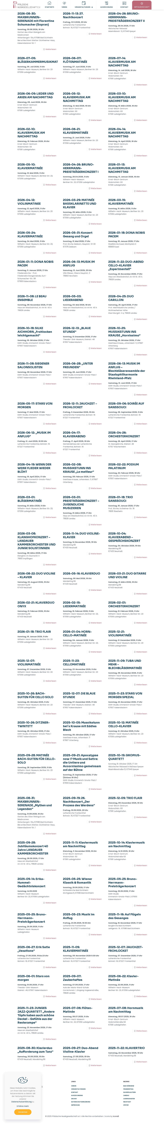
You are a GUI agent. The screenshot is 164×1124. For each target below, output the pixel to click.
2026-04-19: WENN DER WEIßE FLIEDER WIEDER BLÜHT (34, 468)
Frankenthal (128, 1089)
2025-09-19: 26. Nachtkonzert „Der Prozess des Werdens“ (79, 801)
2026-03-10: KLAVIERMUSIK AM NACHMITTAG (122, 97)
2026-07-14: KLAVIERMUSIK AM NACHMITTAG (122, 62)
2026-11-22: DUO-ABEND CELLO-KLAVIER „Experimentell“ (126, 265)
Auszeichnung (77, 1095)
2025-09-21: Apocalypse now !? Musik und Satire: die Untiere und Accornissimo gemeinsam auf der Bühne (82, 763)
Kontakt (74, 1092)
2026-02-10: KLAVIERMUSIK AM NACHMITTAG (31, 132)
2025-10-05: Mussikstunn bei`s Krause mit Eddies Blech (81, 726)
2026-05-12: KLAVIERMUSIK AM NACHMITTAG (76, 97)
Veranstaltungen (78, 1089)
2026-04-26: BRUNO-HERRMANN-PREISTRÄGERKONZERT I (81, 168)
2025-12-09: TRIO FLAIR (125, 798)
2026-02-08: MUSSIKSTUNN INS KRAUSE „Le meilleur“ (78, 468)
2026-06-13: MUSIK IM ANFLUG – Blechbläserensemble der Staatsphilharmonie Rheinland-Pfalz (126, 371)
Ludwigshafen (129, 1099)
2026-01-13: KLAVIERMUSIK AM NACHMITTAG (122, 168)
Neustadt (127, 1102)
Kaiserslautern (129, 1092)
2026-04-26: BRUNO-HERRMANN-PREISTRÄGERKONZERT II (126, 17)
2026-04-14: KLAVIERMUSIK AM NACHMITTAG (122, 132)
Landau (126, 1095)
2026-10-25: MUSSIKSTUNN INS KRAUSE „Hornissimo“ (124, 331)
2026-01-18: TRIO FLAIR (34, 631)
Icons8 (116, 1116)
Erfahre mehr (23, 1106)
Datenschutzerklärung (80, 1102)
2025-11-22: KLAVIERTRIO (126, 1048)
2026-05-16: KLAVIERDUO (81, 573)
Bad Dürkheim (128, 1086)
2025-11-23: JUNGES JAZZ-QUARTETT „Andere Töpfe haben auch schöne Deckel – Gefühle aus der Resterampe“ (36, 1015)
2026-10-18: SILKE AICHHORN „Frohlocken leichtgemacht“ (35, 331)
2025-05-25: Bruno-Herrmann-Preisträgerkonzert (122, 882)
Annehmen (22, 1112)
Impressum (75, 1105)
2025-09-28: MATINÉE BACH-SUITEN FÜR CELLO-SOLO (37, 759)
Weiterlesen (50, 49)
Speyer (126, 1105)
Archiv (74, 1099)
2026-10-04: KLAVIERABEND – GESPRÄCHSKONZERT (124, 537)
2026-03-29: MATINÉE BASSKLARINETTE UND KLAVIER (79, 203)
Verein (73, 1086)
